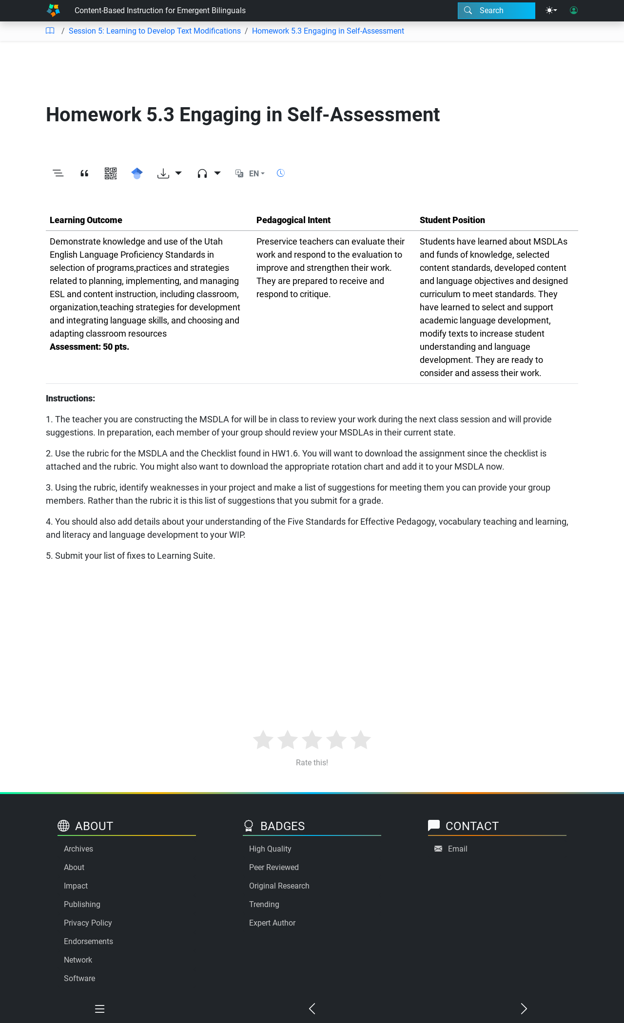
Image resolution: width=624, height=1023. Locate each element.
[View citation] (84, 174)
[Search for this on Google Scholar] (137, 174)
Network (78, 960)
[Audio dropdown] (208, 174)
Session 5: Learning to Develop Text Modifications (155, 31)
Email (458, 848)
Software (79, 978)
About (74, 867)
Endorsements (88, 941)
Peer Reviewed (274, 867)
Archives (78, 848)
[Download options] (169, 174)
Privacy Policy (88, 923)
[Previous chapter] (312, 1009)
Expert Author (272, 923)
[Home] (53, 10)
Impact (76, 885)
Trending (264, 904)
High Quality (270, 848)
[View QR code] (110, 174)
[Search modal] (496, 10)
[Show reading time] (281, 173)
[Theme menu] (551, 10)
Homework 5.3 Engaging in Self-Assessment (328, 31)
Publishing (82, 904)
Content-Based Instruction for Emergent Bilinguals (160, 10)
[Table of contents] (50, 31)
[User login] (574, 10)
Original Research (279, 885)
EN (254, 173)
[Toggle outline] (58, 174)
